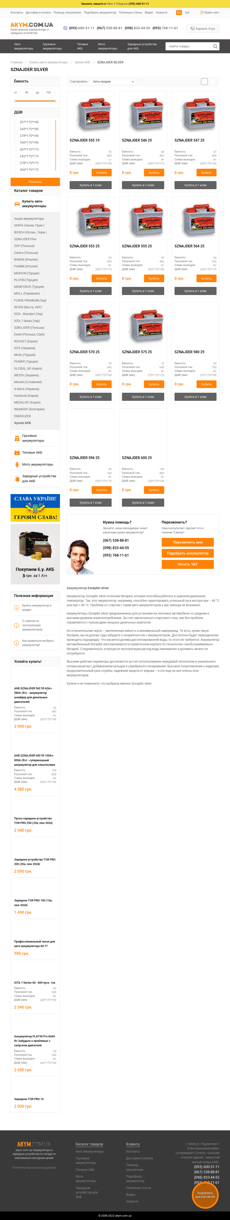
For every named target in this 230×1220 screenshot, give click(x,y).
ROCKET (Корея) (26, 341)
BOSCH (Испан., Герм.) (30, 232)
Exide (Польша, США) (29, 334)
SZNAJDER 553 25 (85, 246)
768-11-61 (165, 28)
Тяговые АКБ (82, 46)
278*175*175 (26, 163)
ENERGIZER (22, 416)
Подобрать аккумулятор (100, 12)
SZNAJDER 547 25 (189, 140)
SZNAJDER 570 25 (85, 352)
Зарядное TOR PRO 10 (29, 1099)
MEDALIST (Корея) (27, 402)
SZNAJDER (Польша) (29, 327)
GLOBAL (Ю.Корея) (28, 368)
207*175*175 (26, 149)
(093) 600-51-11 (206, 1166)
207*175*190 (26, 122)
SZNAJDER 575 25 (137, 352)
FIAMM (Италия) (26, 266)
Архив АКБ (22, 423)
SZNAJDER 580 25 (189, 352)
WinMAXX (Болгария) (29, 409)
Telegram (122, 3)
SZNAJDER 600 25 (137, 458)
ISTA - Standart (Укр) (28, 314)
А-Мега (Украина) (26, 389)
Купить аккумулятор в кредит (32, 607)
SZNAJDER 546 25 (137, 140)
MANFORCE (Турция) (29, 286)
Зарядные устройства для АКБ (142, 46)
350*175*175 (26, 169)
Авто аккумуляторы (23, 46)
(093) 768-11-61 (206, 1182)
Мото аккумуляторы (107, 46)
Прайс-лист (209, 12)
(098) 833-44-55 (206, 1177)
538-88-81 (109, 28)
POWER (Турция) (26, 361)
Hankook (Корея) (26, 395)
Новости (161, 12)
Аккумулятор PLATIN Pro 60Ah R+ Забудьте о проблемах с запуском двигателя (34, 1041)
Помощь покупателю (67, 12)
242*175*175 (26, 156)
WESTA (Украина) (26, 375)
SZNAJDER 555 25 (137, 246)
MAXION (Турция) (27, 273)
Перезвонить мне (188, 542)
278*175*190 (26, 135)
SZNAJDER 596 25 (85, 458)
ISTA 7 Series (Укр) (27, 321)
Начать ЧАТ (188, 564)
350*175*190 (26, 142)
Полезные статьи (130, 12)
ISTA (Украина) (24, 348)
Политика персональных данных (34, 1167)
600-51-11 (82, 28)
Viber (109, 3)
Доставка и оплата (38, 12)
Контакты (17, 12)
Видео (149, 12)
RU (179, 12)
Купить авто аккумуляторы (30, 203)
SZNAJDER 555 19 (85, 140)
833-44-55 (137, 28)
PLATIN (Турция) (26, 280)
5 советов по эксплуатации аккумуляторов (28, 625)
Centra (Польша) (26, 253)
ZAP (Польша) (24, 246)
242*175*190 (26, 129)
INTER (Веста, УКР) (28, 307)
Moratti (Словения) (28, 382)
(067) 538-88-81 (206, 1171)
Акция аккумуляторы (29, 218)
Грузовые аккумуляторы (52, 46)
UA (187, 12)
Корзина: (203, 28)
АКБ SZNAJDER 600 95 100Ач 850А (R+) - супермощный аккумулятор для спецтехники (34, 760)
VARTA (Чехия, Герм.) (29, 225)
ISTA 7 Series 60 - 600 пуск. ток (34, 982)
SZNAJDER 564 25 (189, 246)
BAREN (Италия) (26, 259)
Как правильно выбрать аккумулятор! (34, 643)
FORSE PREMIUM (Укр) (30, 300)
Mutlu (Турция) (24, 355)
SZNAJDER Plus (25, 239)
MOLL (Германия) (27, 293)
